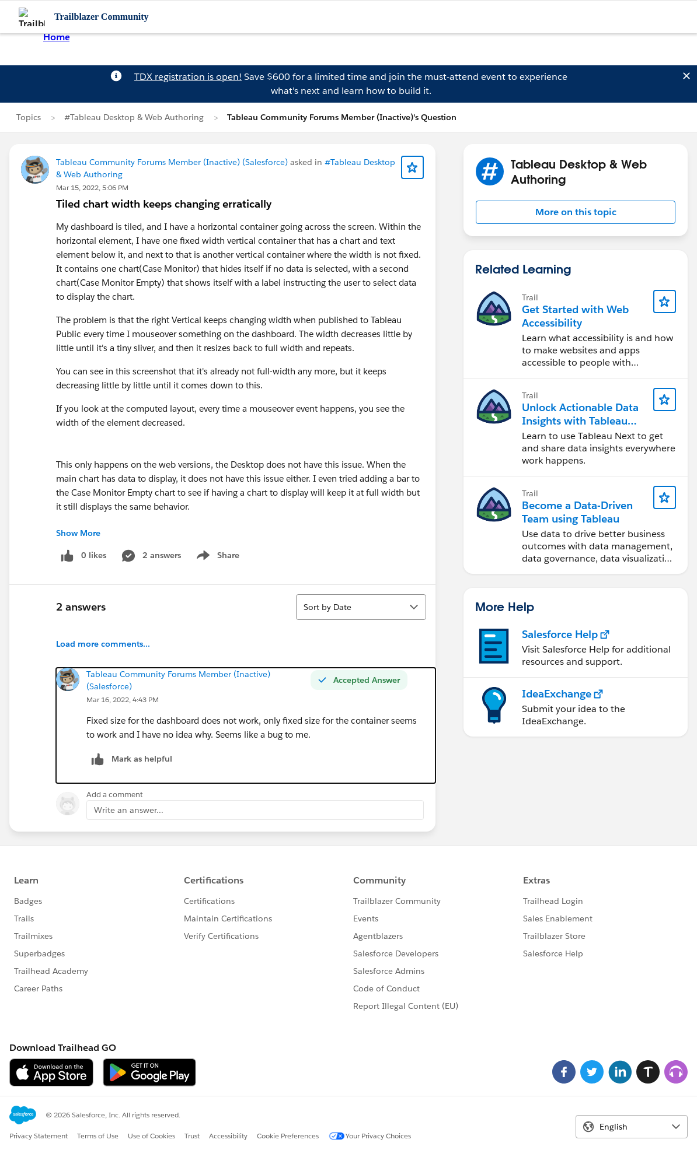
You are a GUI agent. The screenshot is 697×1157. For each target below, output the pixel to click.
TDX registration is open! (188, 77)
